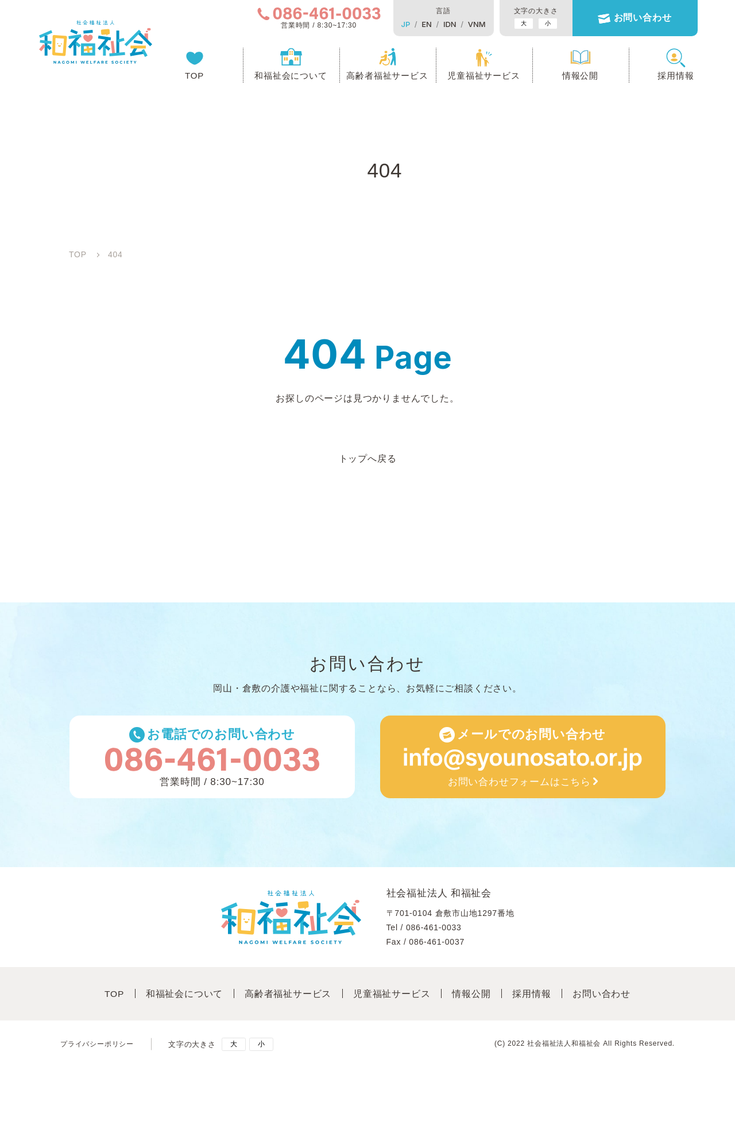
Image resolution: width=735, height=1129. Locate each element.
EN (420, 24)
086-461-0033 (434, 929)
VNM (470, 24)
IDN (443, 24)
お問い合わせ (636, 19)
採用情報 (669, 78)
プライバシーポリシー (100, 1045)
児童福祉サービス (477, 78)
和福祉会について (284, 78)
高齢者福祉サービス (380, 78)
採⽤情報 (534, 995)
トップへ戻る (368, 458)
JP (399, 24)
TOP (188, 78)
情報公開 (574, 78)
